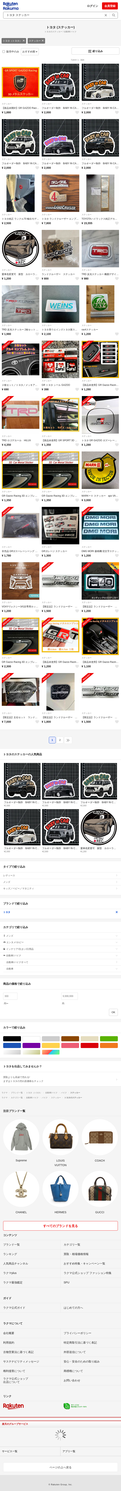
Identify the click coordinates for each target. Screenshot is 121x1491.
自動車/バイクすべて (62, 962)
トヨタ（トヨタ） (14, 40)
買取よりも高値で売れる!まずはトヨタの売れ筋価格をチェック (60, 1079)
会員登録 (109, 5)
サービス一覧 (9, 1451)
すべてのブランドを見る (60, 1226)
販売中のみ (10, 51)
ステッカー (36, 40)
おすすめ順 (30, 51)
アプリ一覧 (68, 1451)
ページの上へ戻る (60, 1467)
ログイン (92, 5)
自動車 (62, 968)
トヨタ (60, 912)
